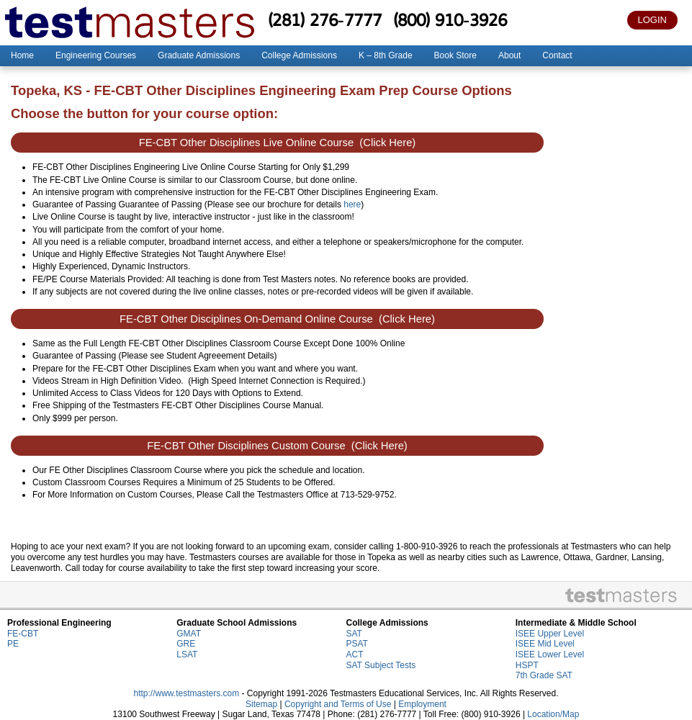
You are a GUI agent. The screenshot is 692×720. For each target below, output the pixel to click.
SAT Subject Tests (381, 665)
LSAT (186, 654)
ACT (355, 654)
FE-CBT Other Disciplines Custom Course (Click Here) (277, 445)
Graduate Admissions (199, 55)
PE (13, 644)
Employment (422, 704)
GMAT (188, 634)
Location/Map (553, 714)
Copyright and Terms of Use (338, 704)
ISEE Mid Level (545, 644)
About (509, 55)
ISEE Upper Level (550, 634)
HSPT (527, 665)
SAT (354, 634)
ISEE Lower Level (550, 654)
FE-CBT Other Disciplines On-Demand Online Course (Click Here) (277, 319)
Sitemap (261, 704)
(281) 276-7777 (325, 19)
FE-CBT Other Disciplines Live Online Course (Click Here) (277, 142)
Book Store (455, 55)
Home (22, 55)
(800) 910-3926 (450, 19)
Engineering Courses (95, 55)
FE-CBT (22, 634)
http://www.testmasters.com (186, 693)
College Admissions (299, 55)
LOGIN (652, 19)
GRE (185, 644)
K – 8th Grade (386, 55)
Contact (557, 55)
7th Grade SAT (544, 675)
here (352, 204)
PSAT (357, 644)
